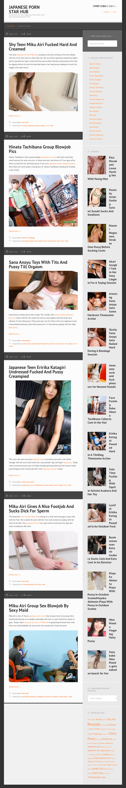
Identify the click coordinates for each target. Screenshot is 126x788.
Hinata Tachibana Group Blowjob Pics (40, 149)
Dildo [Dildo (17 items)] (97, 728)
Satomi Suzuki (95, 131)
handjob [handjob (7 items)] (98, 739)
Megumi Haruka (95, 107)
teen (51, 126)
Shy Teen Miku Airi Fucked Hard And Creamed (43, 46)
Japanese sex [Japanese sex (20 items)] (94, 750)
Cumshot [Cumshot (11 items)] (91, 729)
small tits (44, 126)
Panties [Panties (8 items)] (112, 762)
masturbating (37, 344)
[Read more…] (14, 115)
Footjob (37, 584)
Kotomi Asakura (95, 91)
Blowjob (26, 241)
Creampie (30, 126)
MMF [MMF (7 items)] (113, 758)
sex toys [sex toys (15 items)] (107, 764)
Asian (25, 126)
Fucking (46, 485)
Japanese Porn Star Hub (24, 9)
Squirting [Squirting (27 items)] (97, 773)
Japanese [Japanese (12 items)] (109, 743)
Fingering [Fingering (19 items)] (96, 733)
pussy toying (55, 344)
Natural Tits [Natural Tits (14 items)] (93, 761)
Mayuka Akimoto (96, 103)
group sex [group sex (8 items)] (105, 734)
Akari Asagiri (94, 67)
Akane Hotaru (95, 64)
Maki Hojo (93, 95)
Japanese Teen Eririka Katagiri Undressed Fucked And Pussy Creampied (37, 371)
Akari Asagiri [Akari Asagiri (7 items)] (91, 720)
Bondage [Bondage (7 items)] (103, 725)
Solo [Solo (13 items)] (106, 769)
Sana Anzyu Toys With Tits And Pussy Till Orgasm (38, 264)
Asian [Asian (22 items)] (98, 719)
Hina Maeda (94, 83)
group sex (34, 241)
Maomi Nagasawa (96, 99)
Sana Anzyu (26, 341)
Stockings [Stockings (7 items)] (106, 773)
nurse (55, 697)
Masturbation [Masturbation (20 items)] (100, 758)
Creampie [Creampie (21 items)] (111, 724)
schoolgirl (51, 241)
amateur (26, 485)
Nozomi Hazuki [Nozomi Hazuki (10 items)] (103, 761)
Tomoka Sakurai (95, 139)
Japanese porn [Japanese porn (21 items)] (94, 746)
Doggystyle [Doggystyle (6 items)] (103, 729)
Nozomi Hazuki (95, 119)
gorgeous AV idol (32, 523)
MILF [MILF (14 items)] (109, 758)
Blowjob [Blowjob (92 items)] (94, 724)
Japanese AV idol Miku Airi (27, 54)
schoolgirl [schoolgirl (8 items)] (100, 765)
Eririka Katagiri (28, 482)
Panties (47, 344)
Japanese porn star (48, 157)
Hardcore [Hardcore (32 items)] (107, 739)
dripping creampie (50, 469)
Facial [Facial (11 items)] (90, 734)
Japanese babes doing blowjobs (62, 163)
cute (32, 485)
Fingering (38, 485)
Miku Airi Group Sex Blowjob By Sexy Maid (38, 608)
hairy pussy (13, 327)
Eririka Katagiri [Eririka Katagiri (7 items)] (111, 729)
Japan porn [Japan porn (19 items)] (105, 750)
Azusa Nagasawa (96, 75)
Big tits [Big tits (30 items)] (111, 719)
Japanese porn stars (37, 616)
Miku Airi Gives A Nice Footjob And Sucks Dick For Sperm (41, 508)
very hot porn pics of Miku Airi (36, 622)
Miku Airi (25, 122)
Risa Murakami (95, 123)
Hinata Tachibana (28, 238)
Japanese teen (38, 459)
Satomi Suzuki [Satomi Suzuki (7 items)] (92, 765)
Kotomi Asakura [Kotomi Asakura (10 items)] (96, 754)
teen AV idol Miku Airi (29, 516)
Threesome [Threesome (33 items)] (94, 777)
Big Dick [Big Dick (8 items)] (104, 720)
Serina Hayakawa (96, 135)
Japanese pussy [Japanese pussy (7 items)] (106, 747)
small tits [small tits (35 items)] (98, 768)
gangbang (40, 697)
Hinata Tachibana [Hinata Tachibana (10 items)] (99, 743)
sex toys (60, 241)
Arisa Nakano (94, 71)
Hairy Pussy (42, 241)
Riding (37, 126)
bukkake (33, 697)
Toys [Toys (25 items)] (103, 777)
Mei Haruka (94, 111)
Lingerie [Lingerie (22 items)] (106, 754)
